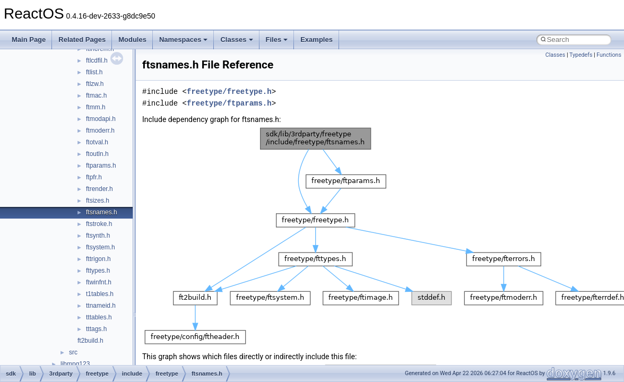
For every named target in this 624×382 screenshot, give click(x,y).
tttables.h (99, 317)
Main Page (29, 40)
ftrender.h (99, 189)
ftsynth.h (98, 235)
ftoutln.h (97, 154)
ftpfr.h (94, 177)
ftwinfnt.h (98, 282)
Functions (608, 54)
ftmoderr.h (100, 130)
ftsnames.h (101, 212)
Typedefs (581, 54)
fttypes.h (98, 270)
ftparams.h (101, 165)
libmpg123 (75, 364)
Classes (236, 40)
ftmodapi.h (101, 119)
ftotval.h (97, 142)
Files (277, 40)
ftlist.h (94, 72)
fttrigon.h (98, 259)
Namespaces (183, 40)
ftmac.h (96, 95)
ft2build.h (90, 340)
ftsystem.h (100, 247)
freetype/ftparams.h (229, 103)
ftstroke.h (99, 224)
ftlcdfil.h (97, 60)
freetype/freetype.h (229, 91)
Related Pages (82, 40)
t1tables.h (100, 294)
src (73, 352)
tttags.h (96, 329)
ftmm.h (96, 107)
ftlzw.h (94, 84)
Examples (316, 40)
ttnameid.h (101, 305)
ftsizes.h (97, 200)
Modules (132, 40)
